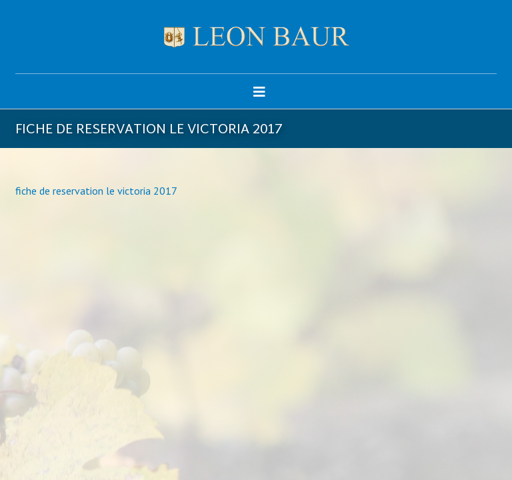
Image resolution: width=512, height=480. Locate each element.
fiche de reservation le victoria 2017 (96, 190)
